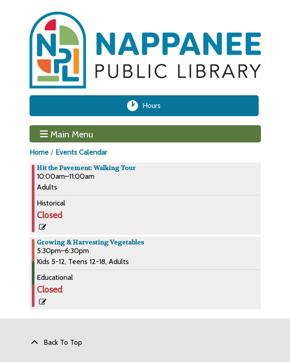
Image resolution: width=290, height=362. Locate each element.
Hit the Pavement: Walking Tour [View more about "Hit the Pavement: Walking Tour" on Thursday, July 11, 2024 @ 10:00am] (86, 168)
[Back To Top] (145, 342)
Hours (154, 105)
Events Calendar (81, 152)
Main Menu (66, 134)
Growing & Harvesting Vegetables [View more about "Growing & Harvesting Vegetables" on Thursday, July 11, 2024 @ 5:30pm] (90, 242)
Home (39, 152)
